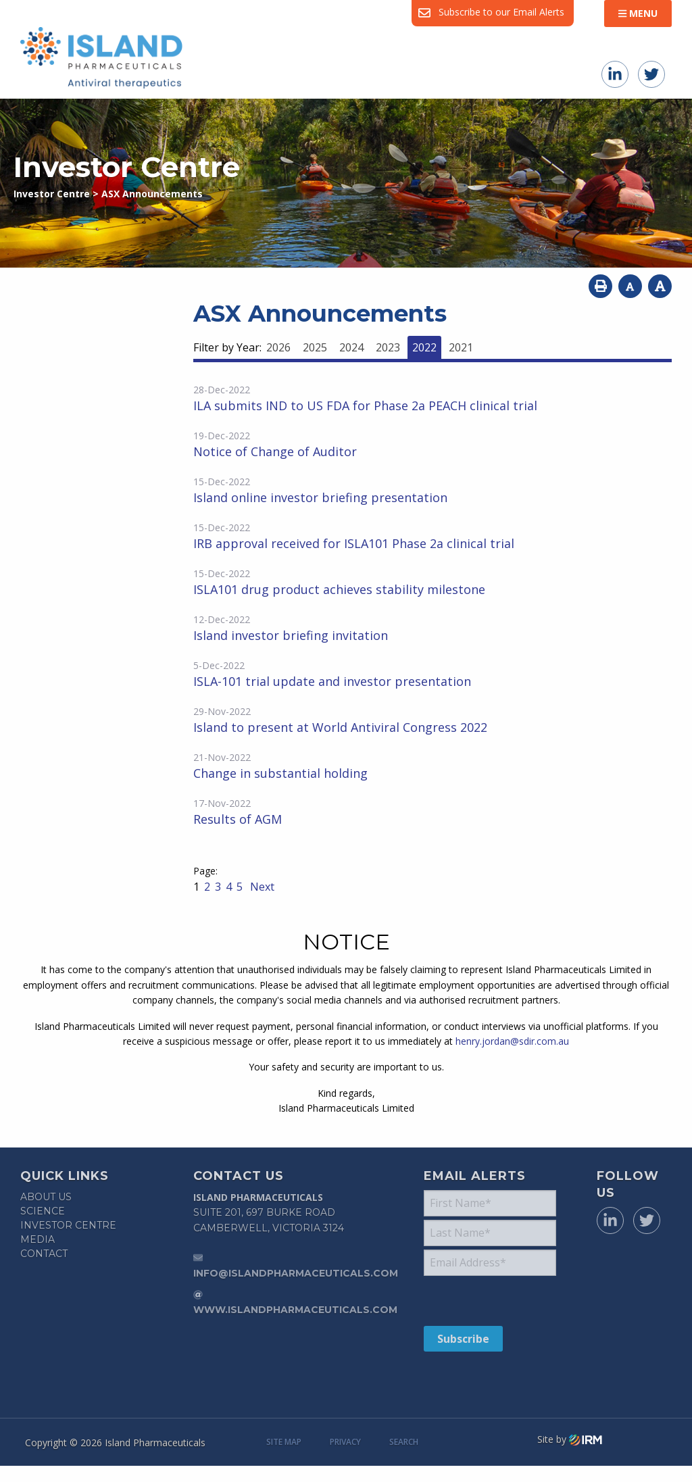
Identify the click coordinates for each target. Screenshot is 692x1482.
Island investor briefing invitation (290, 635)
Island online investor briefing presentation (320, 497)
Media (37, 1239)
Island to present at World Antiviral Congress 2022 (340, 727)
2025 (315, 347)
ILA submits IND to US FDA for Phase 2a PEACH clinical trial (365, 405)
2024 (351, 347)
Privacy (345, 1442)
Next (260, 886)
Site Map (283, 1442)
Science (42, 1211)
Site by (569, 1439)
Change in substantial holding (280, 773)
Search (403, 1442)
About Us (46, 1197)
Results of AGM (237, 819)
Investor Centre (68, 1225)
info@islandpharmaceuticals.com (295, 1273)
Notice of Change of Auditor (275, 451)
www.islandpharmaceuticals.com (295, 1310)
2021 (461, 347)
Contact (44, 1254)
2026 (278, 347)
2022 (424, 347)
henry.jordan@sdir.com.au (512, 1041)
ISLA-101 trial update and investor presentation (332, 681)
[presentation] (506, 1300)
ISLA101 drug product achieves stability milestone (339, 589)
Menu (638, 13)
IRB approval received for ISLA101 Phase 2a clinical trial (353, 543)
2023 (388, 347)
